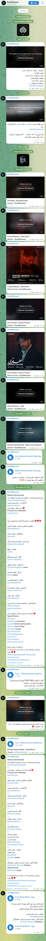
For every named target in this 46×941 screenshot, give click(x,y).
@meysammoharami (15, 642)
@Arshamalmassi (14, 583)
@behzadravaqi (13, 821)
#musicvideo (31, 655)
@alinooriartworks (14, 608)
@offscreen (11, 870)
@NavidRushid (13, 598)
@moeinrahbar (13, 783)
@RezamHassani (21, 752)
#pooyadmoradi (23, 660)
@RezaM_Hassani (36, 86)
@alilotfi (10, 857)
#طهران (19, 124)
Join (33, 3)
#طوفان (30, 124)
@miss (10, 575)
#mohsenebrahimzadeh (16, 655)
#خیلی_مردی (13, 888)
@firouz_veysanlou (14, 559)
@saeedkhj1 (12, 855)
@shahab (11, 621)
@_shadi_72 (12, 637)
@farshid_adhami (14, 814)
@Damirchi (11, 865)
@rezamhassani (13, 505)
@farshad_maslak (14, 829)
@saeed (10, 624)
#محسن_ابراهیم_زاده (15, 662)
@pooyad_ (11, 536)
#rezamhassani (13, 657)
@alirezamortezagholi (15, 544)
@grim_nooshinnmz (15, 590)
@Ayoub (20, 865)
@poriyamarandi (13, 631)
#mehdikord (12, 660)
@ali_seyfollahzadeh (15, 634)
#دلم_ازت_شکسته (15, 665)
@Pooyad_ (11, 619)
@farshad (11, 629)
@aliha (10, 552)
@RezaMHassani (13, 842)
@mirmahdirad (13, 639)
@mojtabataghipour (15, 567)
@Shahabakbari (13, 529)
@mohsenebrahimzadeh (16, 500)
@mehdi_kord (12, 513)
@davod (10, 626)
